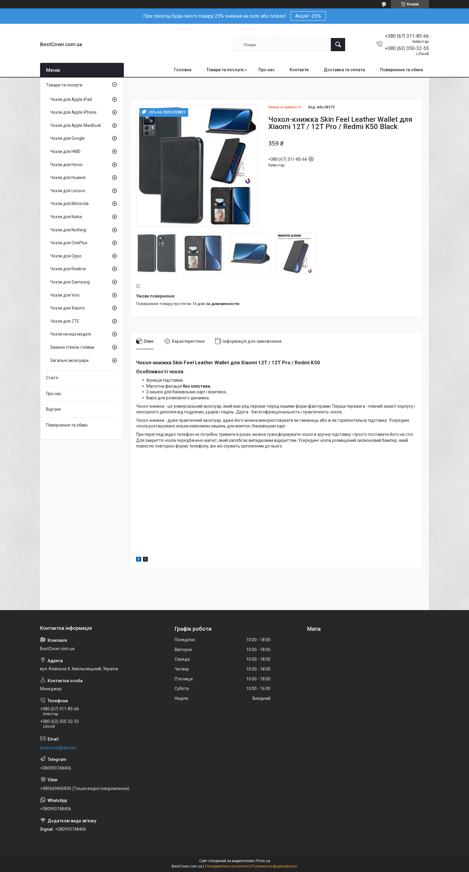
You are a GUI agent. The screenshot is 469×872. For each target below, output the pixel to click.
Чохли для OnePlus (68, 242)
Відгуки (53, 409)
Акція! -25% (308, 16)
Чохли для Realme (68, 268)
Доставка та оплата (344, 69)
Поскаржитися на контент (227, 866)
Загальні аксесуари (69, 360)
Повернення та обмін (401, 69)
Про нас (266, 69)
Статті (52, 377)
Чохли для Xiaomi (67, 308)
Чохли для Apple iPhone (73, 112)
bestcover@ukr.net (58, 747)
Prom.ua (263, 861)
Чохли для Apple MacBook (75, 125)
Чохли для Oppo (66, 256)
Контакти (299, 69)
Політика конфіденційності (274, 866)
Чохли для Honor (66, 164)
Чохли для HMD (65, 151)
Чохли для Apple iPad (71, 99)
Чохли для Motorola (69, 203)
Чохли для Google (67, 138)
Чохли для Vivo (65, 295)
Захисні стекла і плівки (72, 347)
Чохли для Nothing (68, 230)
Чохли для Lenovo (67, 190)
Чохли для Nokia (66, 216)
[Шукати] (338, 44)
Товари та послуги (224, 69)
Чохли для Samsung (70, 282)
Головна (182, 69)
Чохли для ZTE (64, 321)
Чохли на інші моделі (70, 334)
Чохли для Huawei (68, 177)
